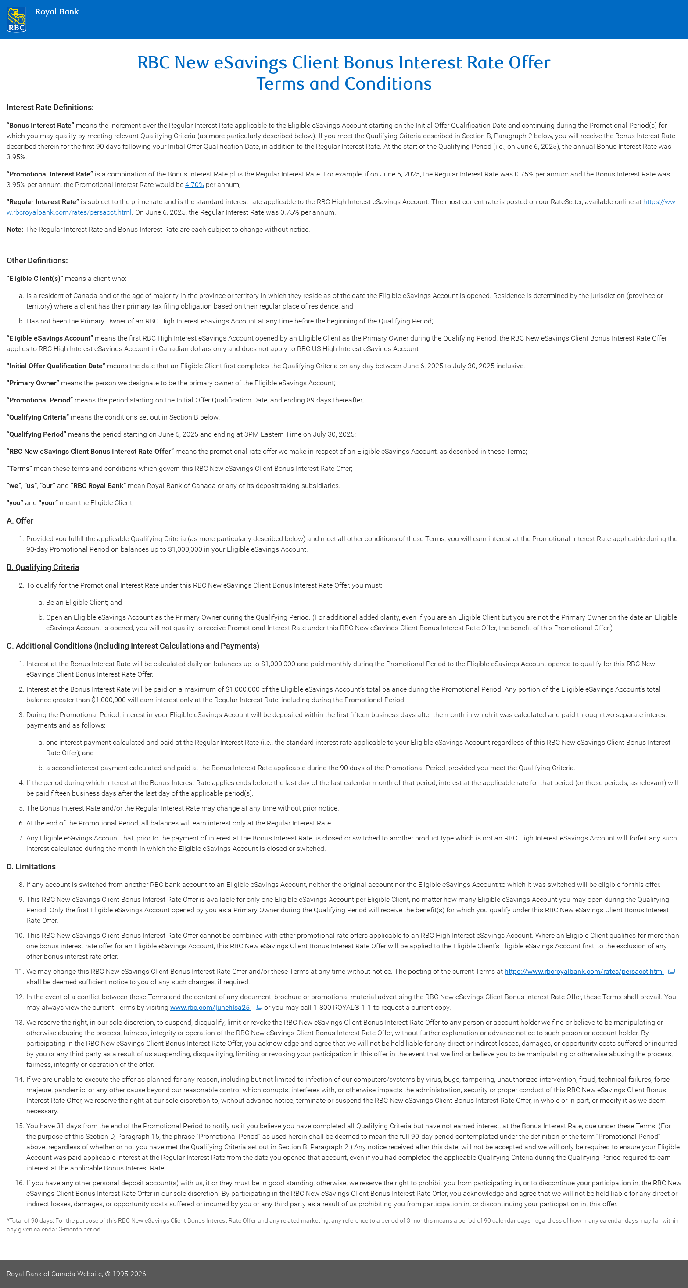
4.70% (194, 184)
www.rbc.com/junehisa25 (210, 1007)
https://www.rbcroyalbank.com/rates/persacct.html (584, 971)
